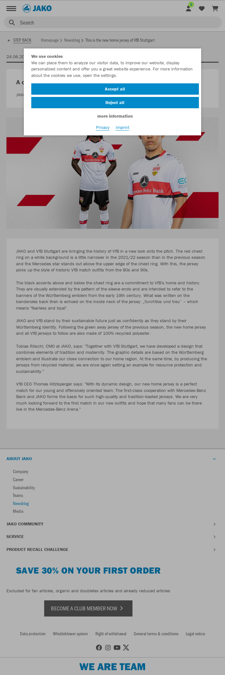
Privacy (103, 127)
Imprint (122, 127)
